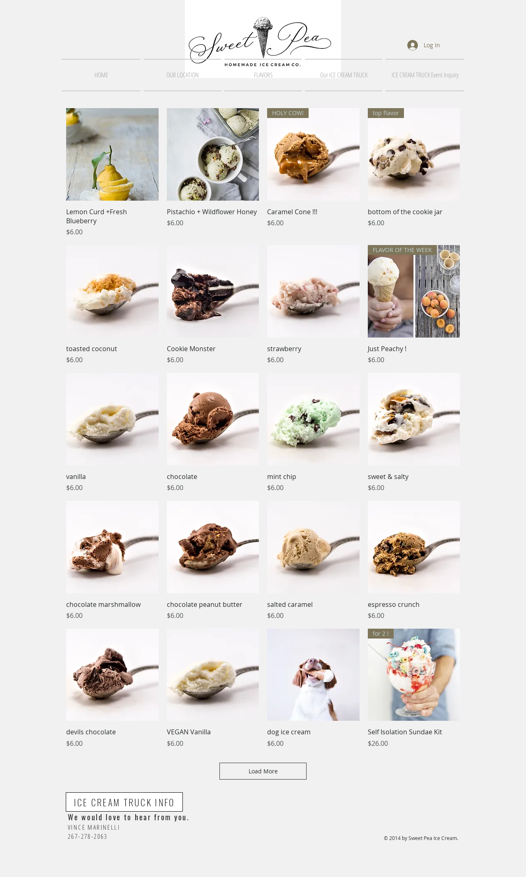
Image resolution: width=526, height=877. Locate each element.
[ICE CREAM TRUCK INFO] (124, 802)
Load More (263, 771)
